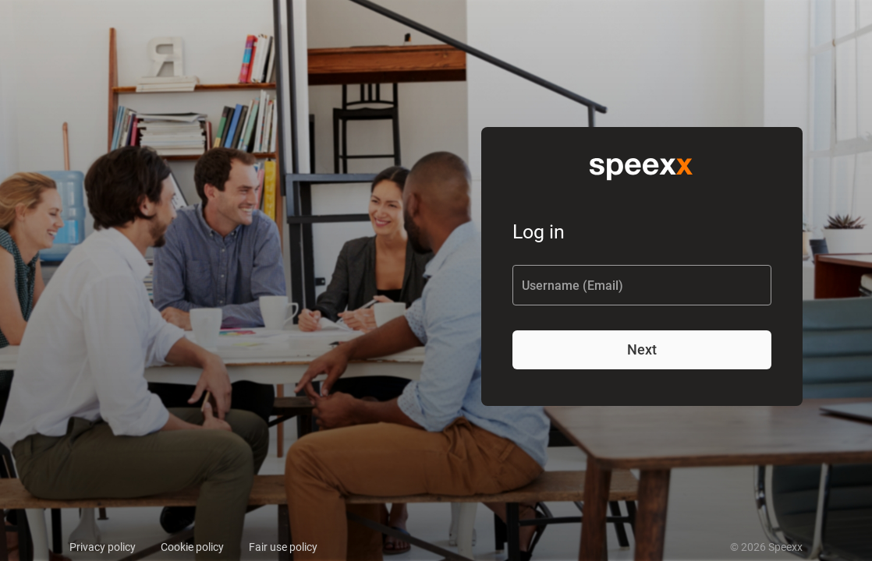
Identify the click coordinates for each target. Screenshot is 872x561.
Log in (538, 232)
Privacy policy (102, 547)
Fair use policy (283, 547)
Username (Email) (572, 285)
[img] (642, 167)
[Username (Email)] (641, 285)
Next (642, 349)
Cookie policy (192, 547)
